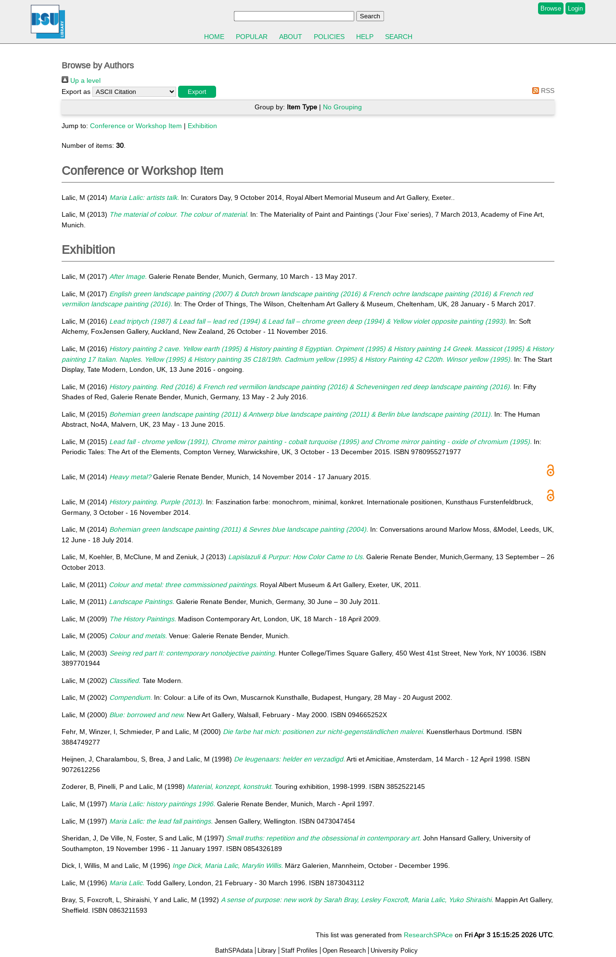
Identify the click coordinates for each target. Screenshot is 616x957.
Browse (550, 8)
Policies (329, 36)
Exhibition (202, 126)
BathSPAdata (234, 950)
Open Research (344, 950)
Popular (252, 36)
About (290, 36)
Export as (76, 91)
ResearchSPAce (428, 935)
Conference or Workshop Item (136, 126)
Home (214, 36)
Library (266, 950)
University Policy (394, 950)
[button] (197, 92)
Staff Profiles (299, 950)
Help (364, 36)
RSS (541, 90)
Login (575, 8)
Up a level (81, 80)
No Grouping (342, 107)
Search (398, 36)
